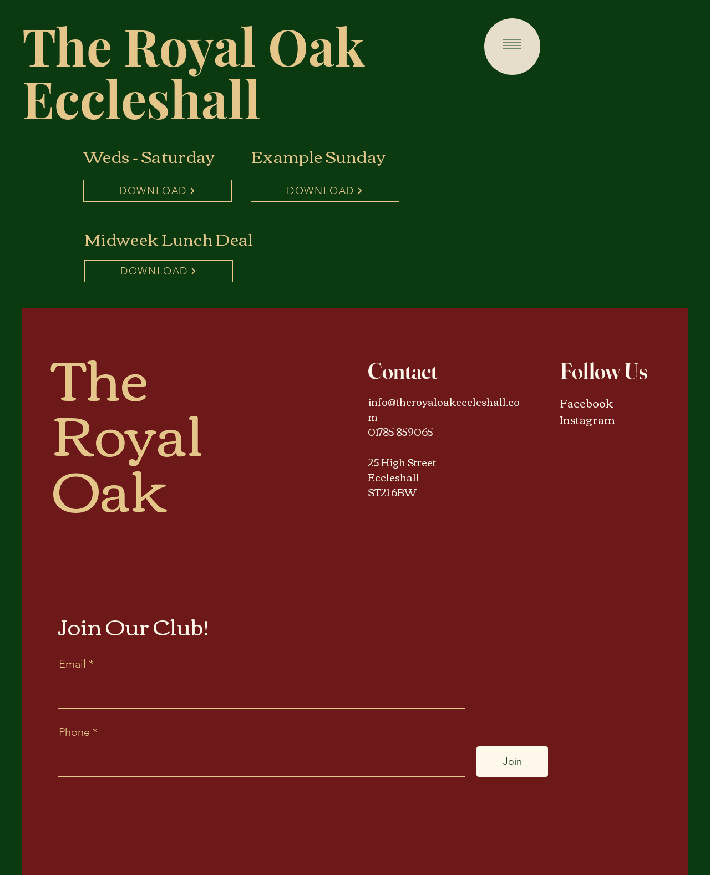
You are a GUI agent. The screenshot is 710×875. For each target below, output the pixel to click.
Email (74, 663)
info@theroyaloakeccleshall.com (444, 409)
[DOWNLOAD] (157, 191)
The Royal (128, 403)
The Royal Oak (193, 45)
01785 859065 (400, 431)
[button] (512, 44)
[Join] (512, 761)
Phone (74, 731)
